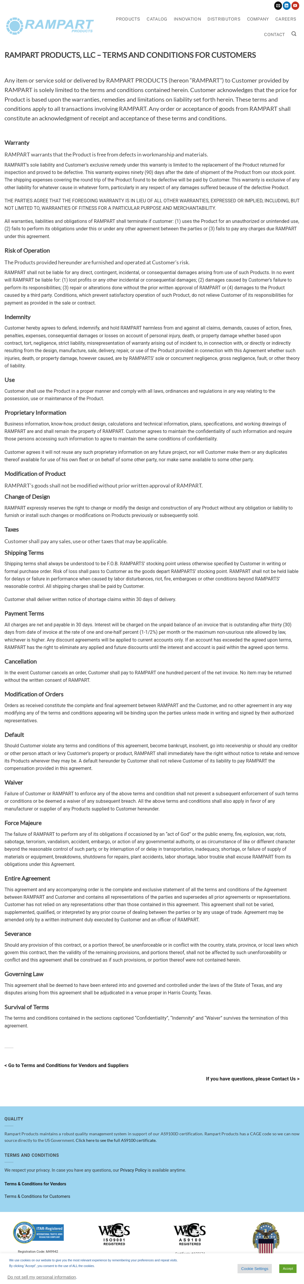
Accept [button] (288, 1268)
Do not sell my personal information (41, 1277)
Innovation (187, 18)
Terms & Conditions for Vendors (35, 1184)
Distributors (223, 18)
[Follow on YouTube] (295, 5)
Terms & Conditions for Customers (37, 1196)
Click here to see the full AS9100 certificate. (116, 1140)
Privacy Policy (133, 1170)
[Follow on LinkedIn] (287, 5)
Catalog (157, 18)
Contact (274, 34)
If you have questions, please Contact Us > (253, 1079)
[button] (294, 34)
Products (128, 18)
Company (258, 18)
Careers (285, 18)
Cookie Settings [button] (254, 1268)
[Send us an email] (278, 5)
